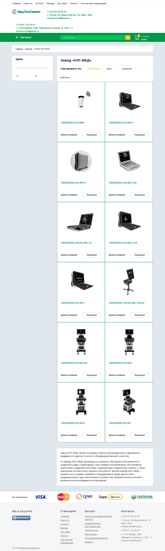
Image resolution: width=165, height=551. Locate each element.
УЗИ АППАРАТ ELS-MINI (72, 122)
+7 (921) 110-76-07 (25, 24)
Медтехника (91, 534)
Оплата (74, 3)
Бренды (50, 3)
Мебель (89, 542)
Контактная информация (93, 3)
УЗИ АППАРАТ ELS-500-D (73, 422)
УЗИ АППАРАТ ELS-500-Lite (74, 362)
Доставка (62, 3)
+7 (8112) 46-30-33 (56, 11)
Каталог (39, 3)
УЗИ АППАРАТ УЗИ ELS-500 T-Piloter (126, 302)
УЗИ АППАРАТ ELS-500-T (73, 302)
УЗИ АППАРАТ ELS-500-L (120, 362)
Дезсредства (91, 530)
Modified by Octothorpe (29, 548)
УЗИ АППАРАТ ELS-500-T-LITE (123, 242)
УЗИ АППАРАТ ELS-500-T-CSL (123, 182)
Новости (28, 3)
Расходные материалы (96, 538)
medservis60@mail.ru (58, 18)
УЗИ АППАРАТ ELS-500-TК (73, 182)
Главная (16, 3)
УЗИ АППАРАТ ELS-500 (119, 422)
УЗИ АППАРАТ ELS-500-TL (121, 122)
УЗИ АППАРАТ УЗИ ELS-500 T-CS (76, 242)
